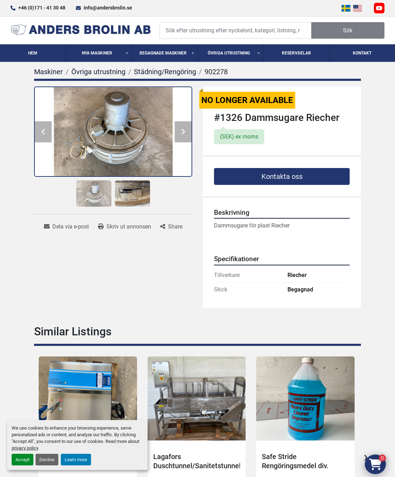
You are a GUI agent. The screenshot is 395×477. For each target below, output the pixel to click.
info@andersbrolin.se (108, 8)
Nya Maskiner (97, 53)
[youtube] (379, 8)
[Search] (235, 30)
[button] (99, 53)
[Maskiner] (48, 71)
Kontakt (362, 53)
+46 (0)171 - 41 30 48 (41, 8)
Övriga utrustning (229, 53)
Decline (46, 459)
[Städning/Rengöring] (165, 71)
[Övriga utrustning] (98, 71)
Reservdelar (296, 53)
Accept (22, 459)
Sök (347, 30)
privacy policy (25, 448)
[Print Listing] (124, 226)
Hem (32, 53)
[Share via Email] (66, 226)
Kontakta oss (282, 176)
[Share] (171, 226)
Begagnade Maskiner (163, 53)
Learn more (76, 459)
